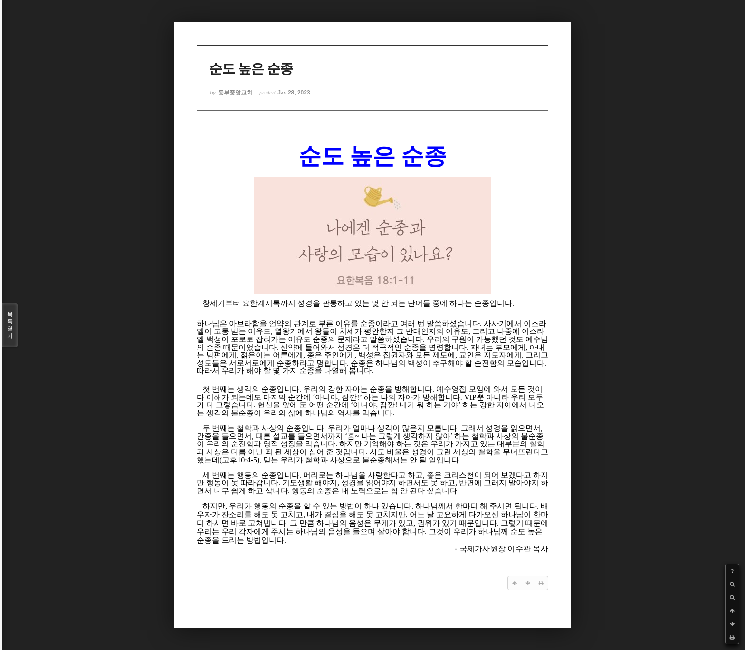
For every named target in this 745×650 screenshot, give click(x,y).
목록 (10, 325)
